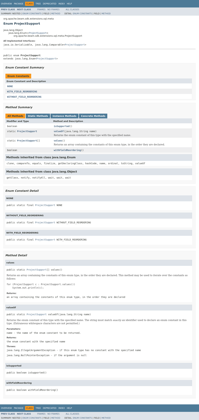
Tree (38, 4)
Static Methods (38, 116)
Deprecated (49, 4)
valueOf (59, 131)
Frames (41, 9)
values (58, 140)
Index (61, 4)
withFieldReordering (67, 150)
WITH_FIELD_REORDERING (22, 91)
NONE (10, 86)
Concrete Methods (93, 116)
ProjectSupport (37, 33)
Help (69, 4)
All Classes (72, 9)
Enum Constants (31, 13)
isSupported (61, 126)
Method (55, 13)
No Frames (53, 9)
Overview (6, 4)
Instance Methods (64, 116)
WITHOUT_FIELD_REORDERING (24, 96)
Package (18, 4)
